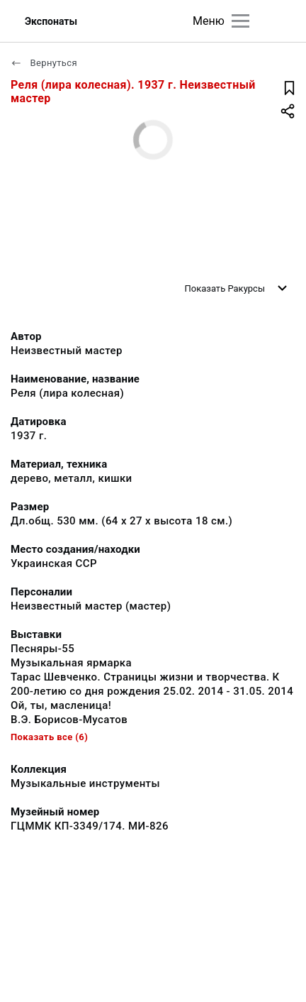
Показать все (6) (49, 737)
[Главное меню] (240, 21)
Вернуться (44, 62)
